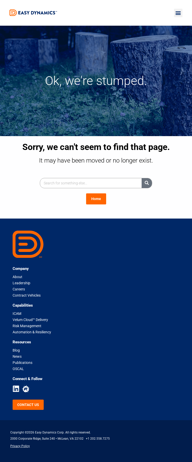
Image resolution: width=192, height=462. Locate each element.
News (17, 356)
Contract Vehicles (27, 295)
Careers (19, 289)
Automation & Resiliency (32, 332)
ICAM (17, 314)
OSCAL (18, 369)
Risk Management (27, 326)
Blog (16, 350)
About (17, 277)
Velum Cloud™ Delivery (30, 320)
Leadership (21, 283)
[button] (178, 13)
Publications (22, 363)
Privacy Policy (20, 446)
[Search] (147, 183)
